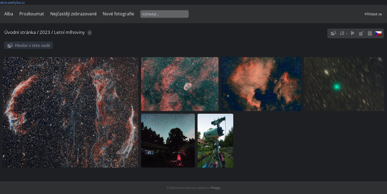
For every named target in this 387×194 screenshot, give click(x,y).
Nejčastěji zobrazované (73, 14)
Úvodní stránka (20, 32)
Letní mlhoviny (69, 32)
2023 (45, 32)
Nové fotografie (118, 14)
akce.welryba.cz (12, 2)
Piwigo (215, 187)
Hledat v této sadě (32, 45)
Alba (8, 14)
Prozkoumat (31, 14)
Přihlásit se (373, 14)
